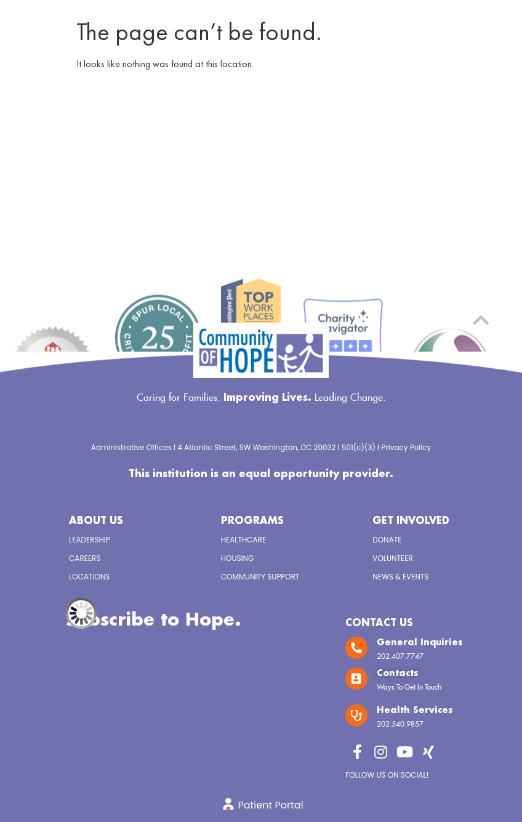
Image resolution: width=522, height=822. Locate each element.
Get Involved (410, 521)
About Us (96, 521)
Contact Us (379, 623)
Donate (386, 539)
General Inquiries (420, 643)
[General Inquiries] (356, 648)
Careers (84, 558)
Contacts (398, 674)
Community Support (260, 576)
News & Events (400, 576)
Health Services (415, 710)
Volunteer (392, 558)
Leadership (89, 539)
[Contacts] (356, 678)
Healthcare (243, 539)
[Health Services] (356, 715)
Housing (237, 558)
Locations (89, 576)
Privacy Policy (406, 447)
